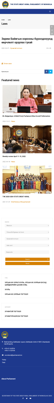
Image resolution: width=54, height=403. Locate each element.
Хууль (7, 289)
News (13, 121)
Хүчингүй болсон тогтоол (16, 316)
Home (3, 19)
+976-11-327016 (10, 350)
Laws (9, 19)
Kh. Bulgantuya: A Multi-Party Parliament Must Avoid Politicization (26, 116)
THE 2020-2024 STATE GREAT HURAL (16, 197)
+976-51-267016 (9, 348)
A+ (52, 33)
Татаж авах (7, 63)
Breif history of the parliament (20, 202)
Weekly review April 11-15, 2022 (14, 156)
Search (37, 259)
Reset (27, 263)
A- (52, 27)
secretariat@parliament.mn (13, 355)
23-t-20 (48, 48)
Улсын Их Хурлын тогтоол (16, 294)
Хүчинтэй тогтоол (16, 48)
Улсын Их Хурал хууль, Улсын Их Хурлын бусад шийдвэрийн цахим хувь (25, 284)
